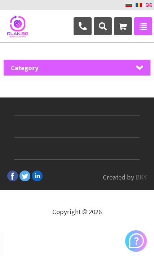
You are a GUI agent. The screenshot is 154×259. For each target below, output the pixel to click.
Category (25, 67)
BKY (141, 177)
